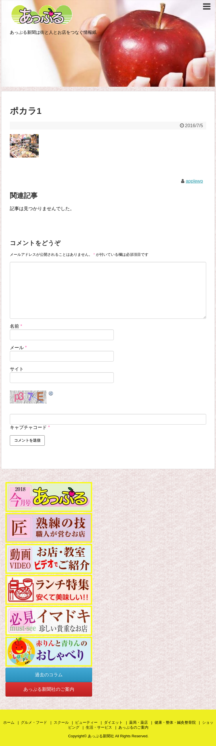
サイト (17, 368)
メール (18, 347)
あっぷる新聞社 (101, 736)
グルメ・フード (34, 722)
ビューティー (86, 722)
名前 (16, 326)
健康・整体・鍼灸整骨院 (175, 722)
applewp (194, 181)
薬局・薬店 (138, 722)
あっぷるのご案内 (133, 727)
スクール (61, 722)
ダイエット (113, 722)
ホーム (8, 722)
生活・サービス (99, 727)
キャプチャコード (28, 427)
